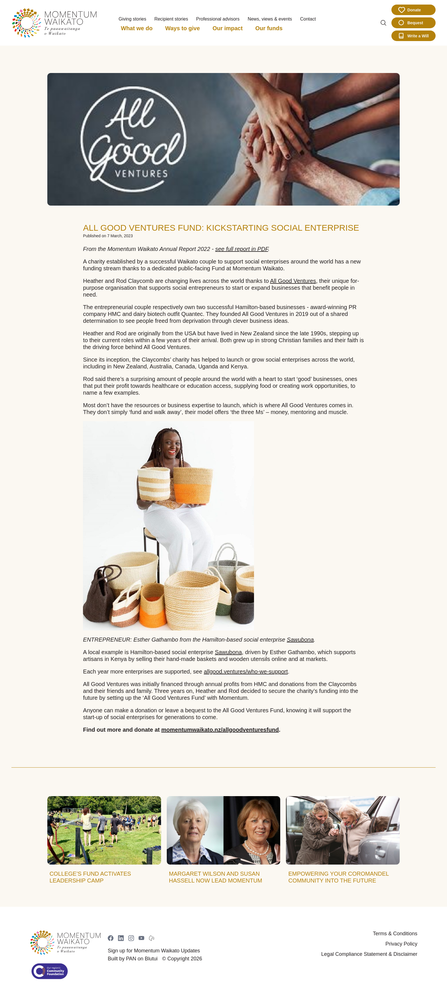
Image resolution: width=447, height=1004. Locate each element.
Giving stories (132, 19)
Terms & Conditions (395, 933)
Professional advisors (217, 19)
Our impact (228, 28)
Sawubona (300, 639)
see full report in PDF (241, 249)
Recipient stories (171, 19)
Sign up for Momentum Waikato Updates (154, 951)
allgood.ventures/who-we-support (246, 671)
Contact (308, 19)
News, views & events (270, 19)
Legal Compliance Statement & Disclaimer (369, 954)
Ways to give (182, 28)
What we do (137, 28)
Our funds (269, 28)
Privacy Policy (401, 944)
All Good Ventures (293, 281)
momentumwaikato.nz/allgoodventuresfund (220, 730)
